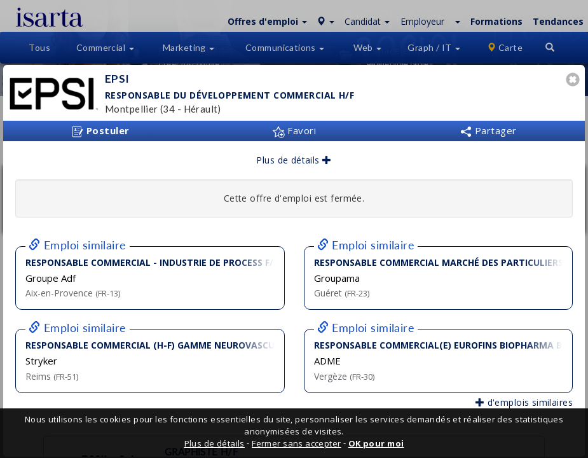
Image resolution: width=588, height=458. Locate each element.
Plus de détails (293, 160)
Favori (294, 130)
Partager (488, 130)
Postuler (100, 131)
